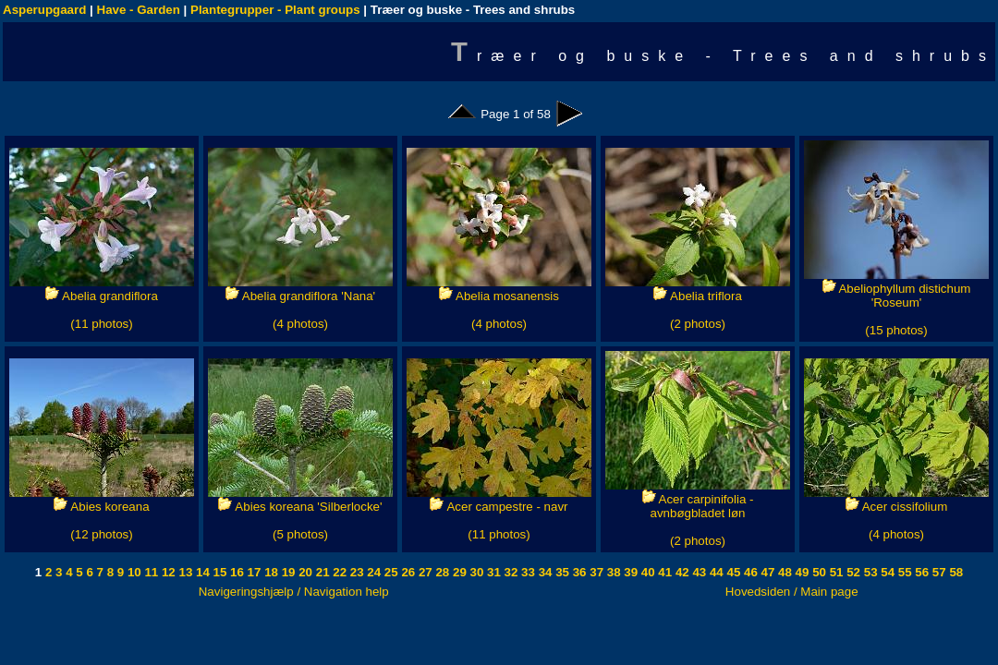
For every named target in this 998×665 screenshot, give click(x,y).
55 (903, 572)
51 (835, 572)
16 (235, 572)
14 (201, 572)
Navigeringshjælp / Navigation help (294, 591)
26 (407, 572)
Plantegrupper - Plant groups (275, 10)
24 (373, 572)
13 (184, 572)
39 (630, 572)
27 (423, 572)
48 (783, 572)
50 (817, 572)
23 (355, 572)
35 (560, 572)
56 (921, 572)
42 (680, 572)
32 (509, 572)
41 (664, 572)
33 (526, 572)
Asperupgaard (44, 10)
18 (269, 572)
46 (749, 572)
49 (800, 572)
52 (852, 572)
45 (732, 572)
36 (578, 572)
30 (475, 572)
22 (338, 572)
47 (766, 572)
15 (218, 572)
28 (441, 572)
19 (287, 572)
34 (544, 572)
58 (955, 572)
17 (253, 572)
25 (389, 572)
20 (304, 572)
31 (492, 572)
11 (150, 572)
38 (612, 572)
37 (595, 572)
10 (132, 572)
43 (698, 572)
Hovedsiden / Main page (791, 591)
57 (937, 572)
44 (715, 572)
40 (646, 572)
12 (167, 572)
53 (869, 572)
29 (458, 572)
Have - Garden (138, 10)
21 (321, 572)
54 (886, 572)
